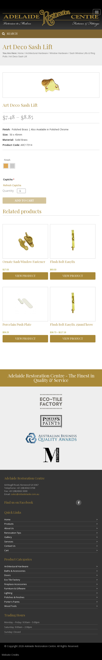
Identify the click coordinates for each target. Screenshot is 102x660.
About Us (9, 528)
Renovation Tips (12, 532)
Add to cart (24, 200)
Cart (6, 550)
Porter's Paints (12, 601)
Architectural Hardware (36, 53)
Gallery (8, 537)
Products (9, 523)
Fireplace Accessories (15, 584)
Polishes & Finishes (14, 597)
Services (8, 541)
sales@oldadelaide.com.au (25, 494)
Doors (7, 575)
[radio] (5, 165)
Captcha (8, 179)
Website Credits (10, 654)
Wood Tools (10, 606)
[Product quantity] (21, 191)
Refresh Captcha (12, 185)
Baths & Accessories (14, 570)
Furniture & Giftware (14, 588)
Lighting (8, 592)
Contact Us (9, 545)
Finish (7, 160)
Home (21, 53)
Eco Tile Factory (12, 579)
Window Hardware (59, 53)
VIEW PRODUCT (25, 276)
